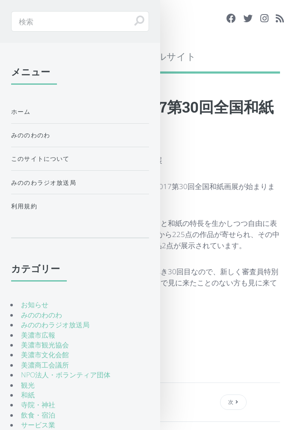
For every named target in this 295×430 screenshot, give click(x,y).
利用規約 (24, 206)
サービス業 (38, 425)
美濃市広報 (38, 335)
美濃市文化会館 (45, 354)
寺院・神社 (38, 404)
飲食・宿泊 (38, 415)
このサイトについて (40, 158)
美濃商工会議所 (45, 365)
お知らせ (34, 304)
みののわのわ (30, 135)
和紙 (28, 395)
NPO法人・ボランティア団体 (65, 375)
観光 (28, 385)
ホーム (21, 111)
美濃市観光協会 (45, 345)
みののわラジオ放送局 (43, 182)
